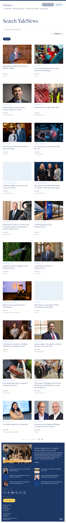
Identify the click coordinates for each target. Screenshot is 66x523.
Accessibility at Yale (7, 513)
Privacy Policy (6, 515)
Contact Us (5, 510)
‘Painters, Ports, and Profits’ (32, 8)
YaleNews (8, 5)
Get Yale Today (9, 500)
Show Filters (6, 39)
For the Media (6, 508)
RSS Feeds (5, 507)
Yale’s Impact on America (18, 8)
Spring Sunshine (44, 8)
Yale (61, 519)
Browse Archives (7, 505)
